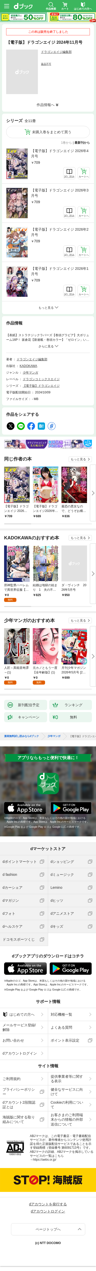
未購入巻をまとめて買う (51, 132)
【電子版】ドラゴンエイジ (41, 386)
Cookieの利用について (67, 1104)
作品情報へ (46, 105)
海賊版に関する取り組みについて (19, 1119)
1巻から (66, 142)
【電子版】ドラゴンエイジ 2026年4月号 (60, 153)
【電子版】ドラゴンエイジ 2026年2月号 (60, 232)
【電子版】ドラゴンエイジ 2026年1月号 (60, 271)
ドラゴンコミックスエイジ (41, 379)
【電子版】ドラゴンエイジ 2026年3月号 (60, 193)
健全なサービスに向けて (67, 1091)
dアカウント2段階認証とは (19, 1104)
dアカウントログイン (20, 1053)
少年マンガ (30, 372)
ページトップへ (48, 1229)
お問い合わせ (13, 1040)
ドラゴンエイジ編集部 (56, 52)
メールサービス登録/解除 (19, 1027)
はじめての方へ (19, 1014)
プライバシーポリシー (19, 1091)
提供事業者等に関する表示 (67, 1078)
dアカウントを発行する (48, 1204)
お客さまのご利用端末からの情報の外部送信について (67, 1119)
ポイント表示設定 (65, 1040)
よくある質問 (61, 1027)
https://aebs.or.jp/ (44, 1159)
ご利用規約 (11, 1079)
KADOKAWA (28, 366)
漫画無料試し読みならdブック (21, 736)
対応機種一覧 (61, 1014)
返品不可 (46, 64)
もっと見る (78, 459)
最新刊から (82, 142)
